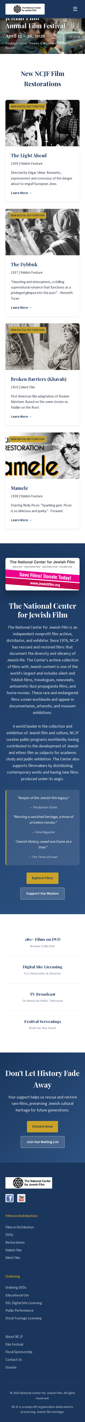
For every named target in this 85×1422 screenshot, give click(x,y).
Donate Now (42, 1126)
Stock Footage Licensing (23, 1318)
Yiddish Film (13, 1250)
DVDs (9, 1234)
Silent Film (12, 1257)
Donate (11, 1367)
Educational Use (17, 1295)
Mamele (19, 488)
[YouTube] (21, 1198)
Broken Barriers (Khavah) (38, 379)
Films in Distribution (19, 1227)
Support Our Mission (42, 893)
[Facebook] (9, 1198)
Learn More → (21, 192)
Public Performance (19, 1310)
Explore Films (42, 878)
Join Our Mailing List (43, 1141)
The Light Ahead (29, 155)
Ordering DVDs (16, 1287)
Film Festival (14, 1344)
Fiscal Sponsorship (18, 1351)
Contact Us (13, 1359)
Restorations (15, 1242)
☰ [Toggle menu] (75, 9)
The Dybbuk (24, 264)
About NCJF (14, 1336)
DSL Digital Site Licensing (23, 1303)
